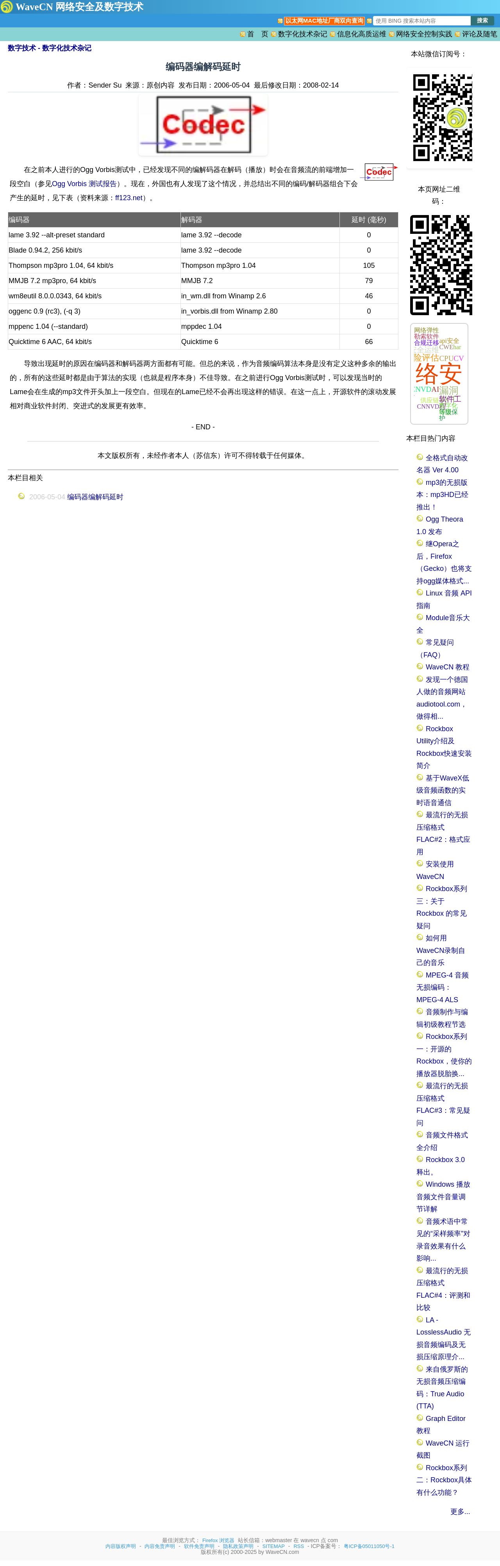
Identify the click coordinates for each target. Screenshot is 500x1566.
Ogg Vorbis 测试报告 (84, 184)
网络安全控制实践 (424, 34)
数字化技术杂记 (302, 34)
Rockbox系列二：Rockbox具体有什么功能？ (444, 1480)
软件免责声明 (199, 1546)
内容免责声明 (160, 1546)
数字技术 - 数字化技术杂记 (49, 48)
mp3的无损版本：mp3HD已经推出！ (442, 495)
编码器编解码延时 (95, 497)
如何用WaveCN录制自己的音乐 (440, 950)
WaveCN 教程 (448, 667)
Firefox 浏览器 (218, 1540)
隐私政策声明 (238, 1546)
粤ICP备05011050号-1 (369, 1546)
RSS (298, 1546)
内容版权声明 (120, 1546)
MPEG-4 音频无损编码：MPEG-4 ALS (442, 987)
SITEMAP (273, 1546)
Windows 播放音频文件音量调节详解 (443, 1196)
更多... (460, 1512)
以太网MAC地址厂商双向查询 (324, 20)
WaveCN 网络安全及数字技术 (79, 7)
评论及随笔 (479, 34)
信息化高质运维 (361, 34)
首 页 (257, 34)
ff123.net (129, 198)
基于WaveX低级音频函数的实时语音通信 (442, 790)
